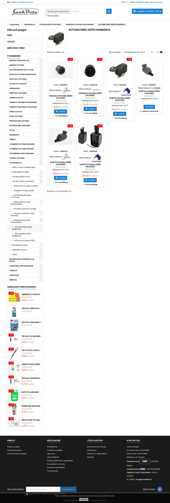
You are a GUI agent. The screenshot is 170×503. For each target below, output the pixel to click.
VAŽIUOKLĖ (14, 275)
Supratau (84, 499)
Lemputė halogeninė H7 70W (32, 364)
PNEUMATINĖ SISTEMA (19, 121)
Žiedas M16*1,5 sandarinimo (32, 420)
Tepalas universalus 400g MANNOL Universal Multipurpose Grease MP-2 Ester (32, 378)
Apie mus (51, 453)
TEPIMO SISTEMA (16, 158)
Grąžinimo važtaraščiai (97, 453)
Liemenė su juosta (31, 294)
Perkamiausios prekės (17, 453)
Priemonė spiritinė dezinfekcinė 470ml (32, 406)
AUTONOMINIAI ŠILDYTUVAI (21, 70)
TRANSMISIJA (15, 162)
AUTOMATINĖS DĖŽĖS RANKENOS (22, 228)
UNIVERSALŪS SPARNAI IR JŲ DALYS (21, 260)
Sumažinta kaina (14, 450)
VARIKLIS (13, 270)
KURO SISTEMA (16, 116)
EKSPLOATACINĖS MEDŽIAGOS (22, 74)
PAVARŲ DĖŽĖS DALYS (21, 176)
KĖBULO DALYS (15, 111)
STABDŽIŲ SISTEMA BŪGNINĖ (22, 144)
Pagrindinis (14, 55)
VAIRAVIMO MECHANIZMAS (21, 266)
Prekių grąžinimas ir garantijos (60, 460)
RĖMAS (12, 139)
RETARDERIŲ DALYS (20, 245)
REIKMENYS (14, 135)
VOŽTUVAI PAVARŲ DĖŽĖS (24, 240)
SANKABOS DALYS (19, 250)
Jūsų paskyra (95, 440)
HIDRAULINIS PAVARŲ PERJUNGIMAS (21, 203)
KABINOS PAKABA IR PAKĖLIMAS (23, 102)
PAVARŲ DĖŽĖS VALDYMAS (23, 181)
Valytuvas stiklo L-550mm (32, 350)
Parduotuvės (52, 471)
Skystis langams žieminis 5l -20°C (32, 322)
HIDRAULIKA (14, 88)
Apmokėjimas (53, 457)
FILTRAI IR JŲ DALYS (18, 83)
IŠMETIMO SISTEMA (18, 93)
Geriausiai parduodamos (21, 286)
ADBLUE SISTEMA (16, 65)
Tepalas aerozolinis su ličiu (32, 308)
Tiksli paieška (52, 16)
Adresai (90, 457)
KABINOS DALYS (16, 97)
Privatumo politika (55, 450)
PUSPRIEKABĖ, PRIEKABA (19, 125)
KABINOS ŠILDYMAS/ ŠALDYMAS (23, 107)
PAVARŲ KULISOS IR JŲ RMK (25, 209)
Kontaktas (133, 440)
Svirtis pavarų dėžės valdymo (119, 99)
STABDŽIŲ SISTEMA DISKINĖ (21, 149)
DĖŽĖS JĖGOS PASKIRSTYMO (23, 167)
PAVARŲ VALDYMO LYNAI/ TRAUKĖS (23, 214)
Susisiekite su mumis (56, 464)
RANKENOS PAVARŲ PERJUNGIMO (20, 221)
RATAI (12, 130)
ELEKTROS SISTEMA (18, 79)
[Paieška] (91, 11)
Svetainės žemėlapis (56, 467)
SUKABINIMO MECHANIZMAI (21, 153)
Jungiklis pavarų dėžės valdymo (61, 97)
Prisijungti (139, 2)
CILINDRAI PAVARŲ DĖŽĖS (24, 190)
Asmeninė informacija (96, 447)
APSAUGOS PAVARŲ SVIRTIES (26, 186)
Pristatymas (52, 447)
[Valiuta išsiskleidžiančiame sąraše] (125, 2)
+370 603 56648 (153, 469)
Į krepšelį (60, 111)
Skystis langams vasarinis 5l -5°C (32, 392)
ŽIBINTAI (13, 280)
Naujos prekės (13, 447)
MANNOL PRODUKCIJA (19, 60)
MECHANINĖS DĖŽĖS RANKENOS (21, 235)
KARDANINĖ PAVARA (20, 172)
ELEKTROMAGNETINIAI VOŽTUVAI (21, 196)
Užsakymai (91, 450)
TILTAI (14, 254)
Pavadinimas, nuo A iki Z (139, 52)
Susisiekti (149, 107)
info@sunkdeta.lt (25, 2)
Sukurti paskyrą (155, 2)
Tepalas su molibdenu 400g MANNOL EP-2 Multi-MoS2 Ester (32, 336)
